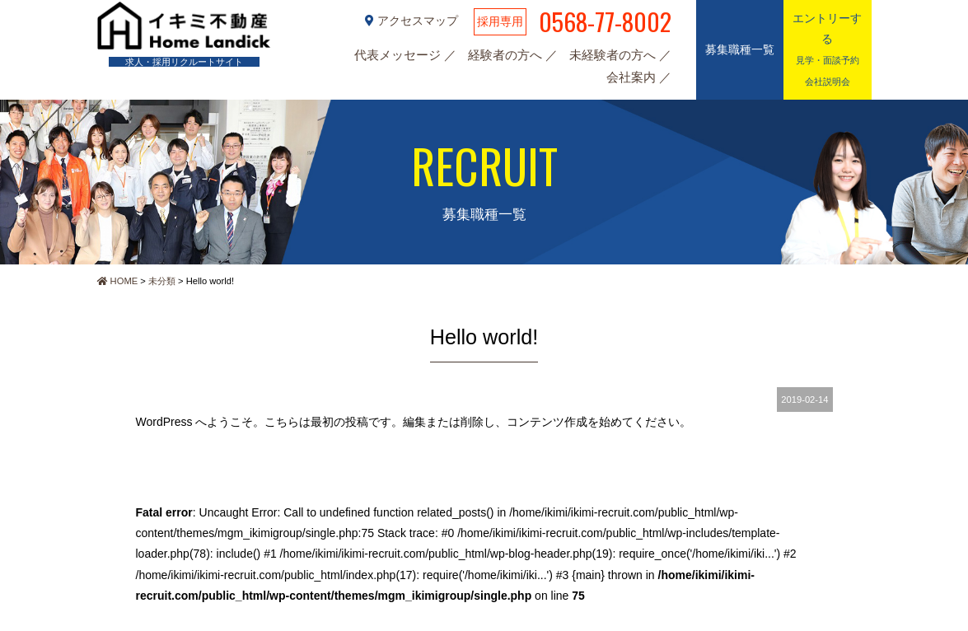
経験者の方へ (506, 55)
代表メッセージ (399, 55)
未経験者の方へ (614, 55)
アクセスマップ (413, 20)
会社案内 (632, 77)
